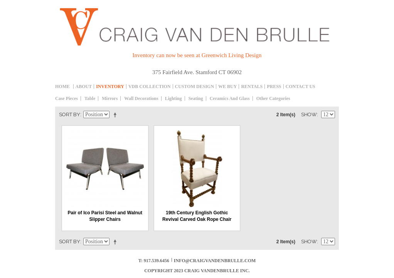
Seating (196, 98)
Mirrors (110, 98)
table (89, 98)
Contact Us (300, 86)
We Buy (227, 86)
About (84, 86)
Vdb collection (149, 86)
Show (309, 114)
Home (62, 86)
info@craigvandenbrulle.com (215, 260)
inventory (110, 86)
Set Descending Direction (116, 114)
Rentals (252, 86)
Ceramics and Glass (230, 98)
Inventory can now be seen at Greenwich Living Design (197, 55)
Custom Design (194, 86)
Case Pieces (66, 98)
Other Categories (273, 98)
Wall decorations (141, 98)
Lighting (173, 98)
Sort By (69, 114)
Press (274, 86)
